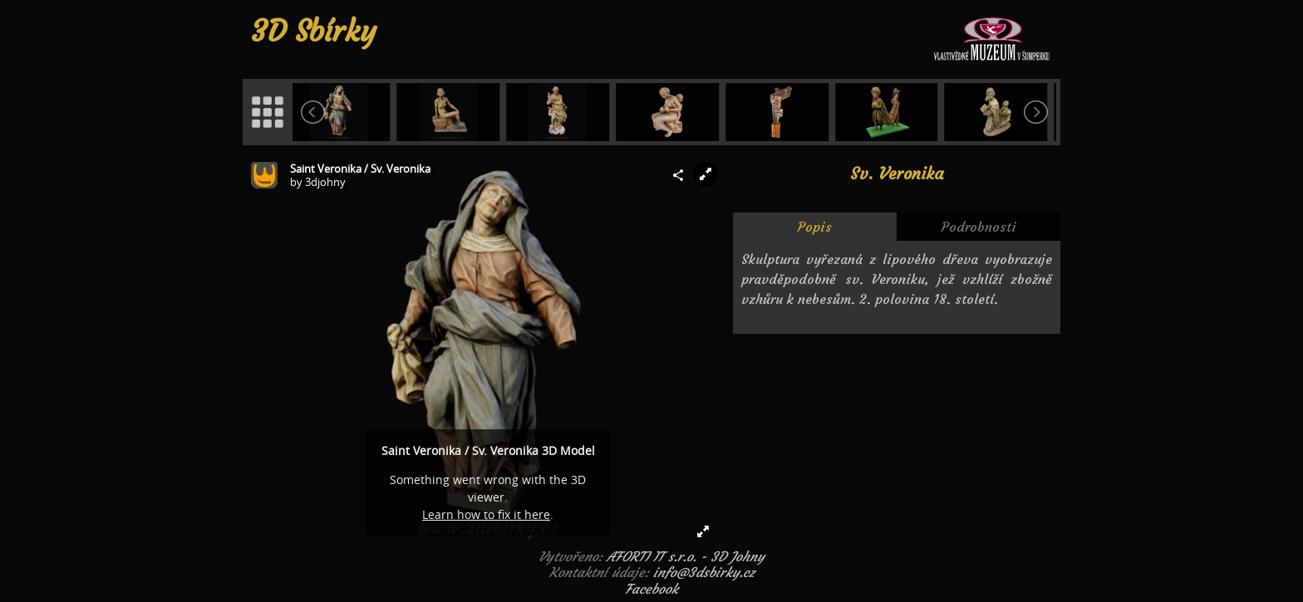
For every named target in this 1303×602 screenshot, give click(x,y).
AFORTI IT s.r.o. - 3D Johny (686, 556)
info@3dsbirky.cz (704, 572)
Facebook (651, 588)
